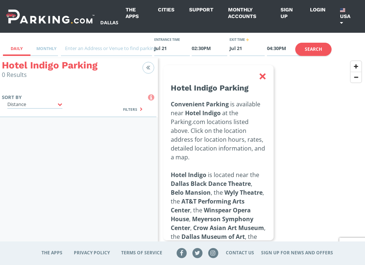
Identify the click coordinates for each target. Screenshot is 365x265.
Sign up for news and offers (297, 253)
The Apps (132, 13)
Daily (17, 48)
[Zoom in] (356, 66)
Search (313, 49)
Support (201, 10)
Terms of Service (141, 253)
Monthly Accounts (242, 13)
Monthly (46, 48)
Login (317, 10)
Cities (166, 10)
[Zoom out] (356, 77)
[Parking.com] (50, 16)
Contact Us (240, 253)
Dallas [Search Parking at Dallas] (109, 22)
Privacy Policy (92, 253)
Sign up (287, 13)
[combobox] (106, 50)
